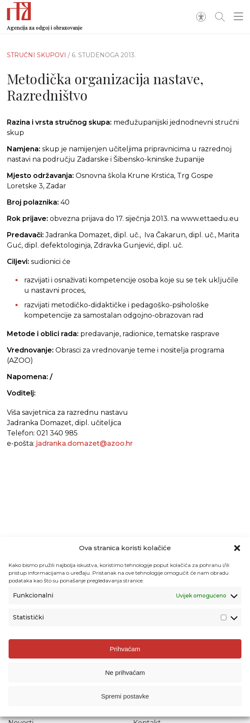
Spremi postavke (125, 696)
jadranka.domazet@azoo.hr (84, 443)
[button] (237, 548)
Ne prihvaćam (125, 672)
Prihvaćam (125, 649)
